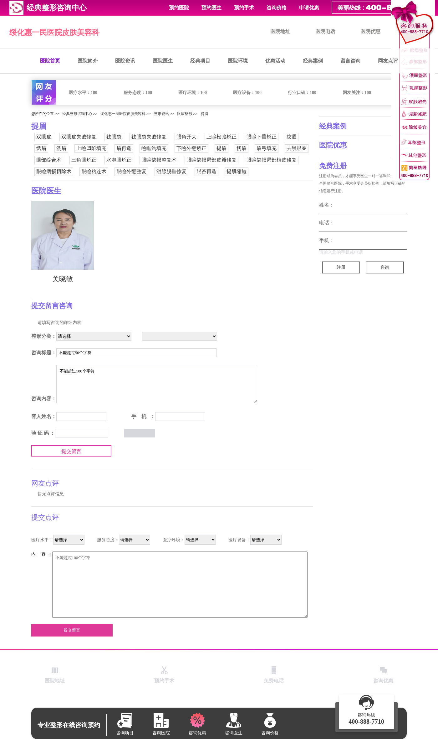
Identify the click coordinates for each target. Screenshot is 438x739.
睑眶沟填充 (153, 148)
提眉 (204, 114)
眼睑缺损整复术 (158, 159)
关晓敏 (62, 279)
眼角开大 (186, 136)
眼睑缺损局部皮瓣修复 (211, 159)
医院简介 (88, 60)
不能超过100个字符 (156, 384)
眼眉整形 (184, 114)
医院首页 (50, 60)
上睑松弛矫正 (221, 136)
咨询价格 (277, 7)
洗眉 (61, 148)
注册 (341, 267)
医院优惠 (370, 31)
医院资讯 (125, 60)
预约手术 (244, 7)
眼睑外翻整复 (131, 171)
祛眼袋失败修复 (148, 136)
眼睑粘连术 (93, 171)
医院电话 (325, 31)
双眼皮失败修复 (78, 136)
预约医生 (211, 7)
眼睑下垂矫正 (262, 136)
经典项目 (200, 60)
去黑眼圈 (297, 148)
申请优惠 (309, 7)
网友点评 (388, 60)
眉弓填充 (267, 148)
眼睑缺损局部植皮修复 (272, 159)
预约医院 (179, 7)
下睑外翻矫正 (191, 148)
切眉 (242, 148)
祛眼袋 (113, 136)
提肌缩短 (237, 171)
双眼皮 (43, 136)
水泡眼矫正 (118, 159)
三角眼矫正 (83, 159)
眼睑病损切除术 (53, 171)
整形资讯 (161, 114)
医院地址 (280, 31)
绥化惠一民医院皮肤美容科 (54, 32)
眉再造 (123, 148)
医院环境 (238, 60)
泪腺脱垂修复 (171, 171)
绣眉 (41, 148)
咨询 (384, 267)
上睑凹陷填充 (91, 148)
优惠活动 (275, 60)
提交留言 (71, 451)
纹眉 (292, 136)
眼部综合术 (48, 159)
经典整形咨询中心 (77, 114)
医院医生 (163, 60)
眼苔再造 (206, 171)
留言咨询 (350, 60)
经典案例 (313, 60)
